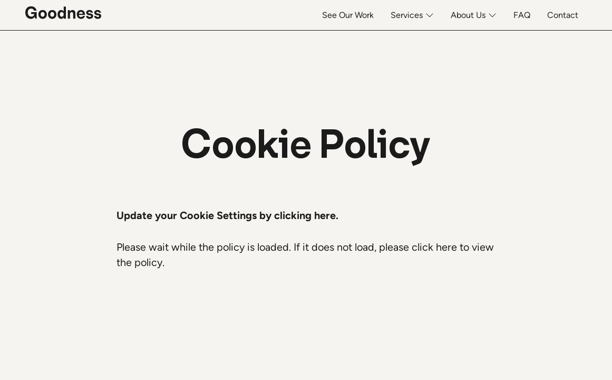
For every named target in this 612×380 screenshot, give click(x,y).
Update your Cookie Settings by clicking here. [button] (227, 215)
